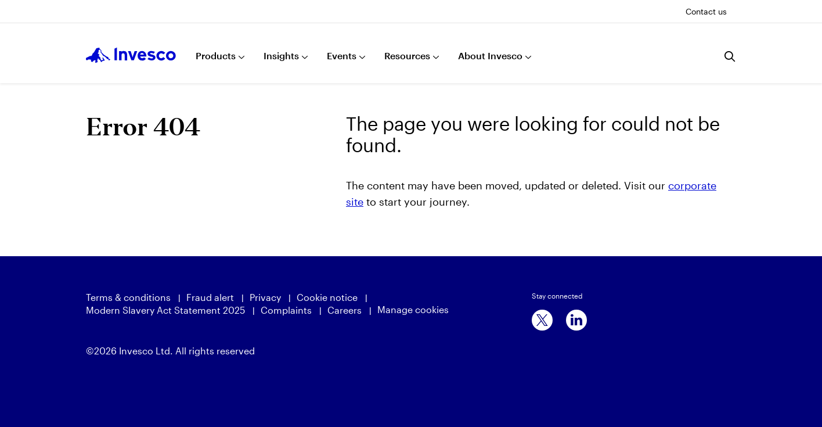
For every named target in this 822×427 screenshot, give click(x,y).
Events (341, 55)
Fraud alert (210, 297)
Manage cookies (413, 309)
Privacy (265, 297)
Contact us (706, 11)
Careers (344, 309)
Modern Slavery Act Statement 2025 (165, 309)
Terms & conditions (128, 297)
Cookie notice (327, 297)
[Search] (730, 56)
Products (216, 55)
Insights (281, 55)
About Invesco (490, 55)
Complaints (286, 309)
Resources (407, 55)
